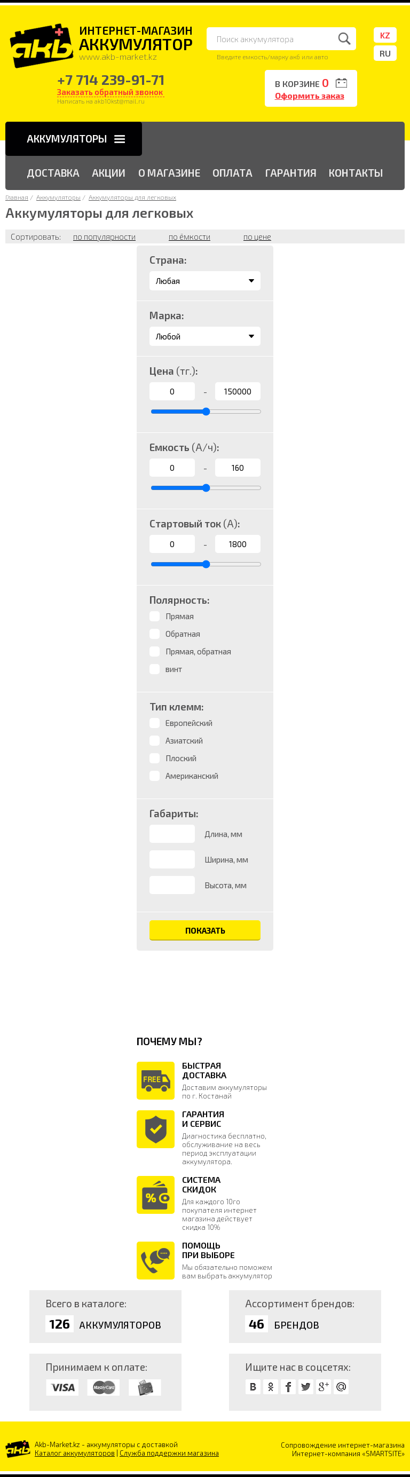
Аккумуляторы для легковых (132, 197)
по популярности (104, 236)
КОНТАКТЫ (356, 173)
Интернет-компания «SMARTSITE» (348, 1453)
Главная (16, 197)
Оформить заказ (309, 95)
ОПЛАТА (232, 173)
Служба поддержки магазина (169, 1453)
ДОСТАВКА (53, 173)
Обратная (182, 633)
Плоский (180, 758)
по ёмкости (189, 236)
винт (173, 669)
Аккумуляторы (58, 197)
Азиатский (184, 740)
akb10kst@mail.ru (119, 101)
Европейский (188, 723)
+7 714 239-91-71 (110, 79)
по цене (257, 236)
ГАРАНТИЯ (291, 173)
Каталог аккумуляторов (75, 1453)
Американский (191, 775)
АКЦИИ (108, 173)
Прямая (179, 616)
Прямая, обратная (198, 651)
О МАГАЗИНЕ (169, 173)
